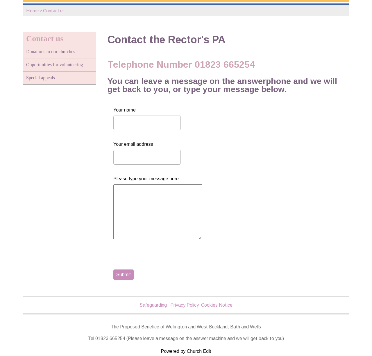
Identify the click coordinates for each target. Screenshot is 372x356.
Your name (124, 109)
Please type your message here (146, 178)
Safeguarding (153, 305)
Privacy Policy (184, 305)
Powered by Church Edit (186, 351)
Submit (123, 274)
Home (32, 10)
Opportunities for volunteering (54, 64)
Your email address (133, 144)
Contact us (54, 10)
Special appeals (40, 77)
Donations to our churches (50, 51)
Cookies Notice (217, 305)
